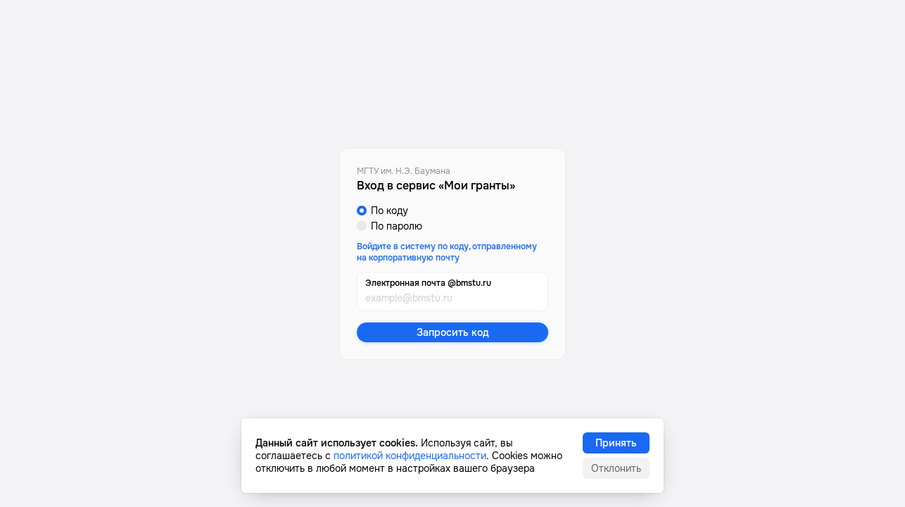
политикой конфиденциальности (410, 455)
